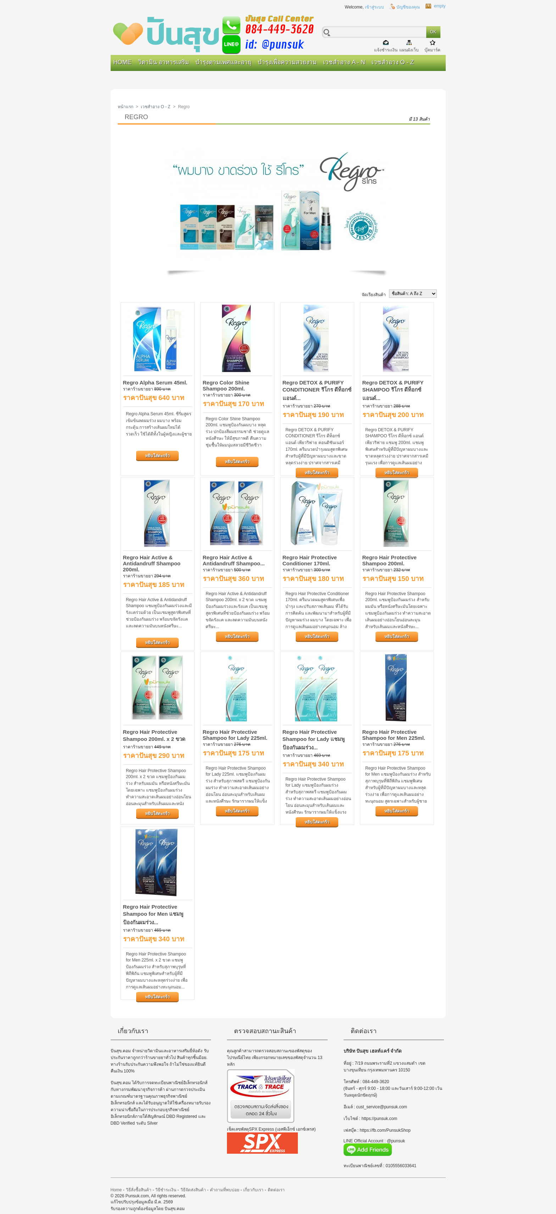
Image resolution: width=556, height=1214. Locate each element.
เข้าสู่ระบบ (374, 7)
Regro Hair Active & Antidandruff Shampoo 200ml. (151, 563)
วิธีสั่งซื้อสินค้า (138, 1189)
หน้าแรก (125, 106)
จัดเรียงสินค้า (374, 294)
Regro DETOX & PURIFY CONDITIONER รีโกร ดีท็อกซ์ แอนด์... (317, 390)
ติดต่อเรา (276, 1189)
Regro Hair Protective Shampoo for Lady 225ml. (235, 735)
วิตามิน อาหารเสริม (163, 62)
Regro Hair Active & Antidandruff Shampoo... (234, 560)
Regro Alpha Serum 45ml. (155, 382)
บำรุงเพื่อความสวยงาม (287, 62)
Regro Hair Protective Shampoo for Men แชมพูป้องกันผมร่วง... (153, 914)
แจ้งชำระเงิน (385, 50)
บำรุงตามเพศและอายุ (223, 62)
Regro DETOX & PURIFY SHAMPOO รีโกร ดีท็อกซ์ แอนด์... (393, 390)
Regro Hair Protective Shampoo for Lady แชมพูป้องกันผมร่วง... (314, 739)
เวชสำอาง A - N (344, 62)
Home (122, 62)
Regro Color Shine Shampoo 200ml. (226, 385)
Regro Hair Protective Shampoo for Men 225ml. (394, 735)
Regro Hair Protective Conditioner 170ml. (310, 560)
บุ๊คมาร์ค (432, 50)
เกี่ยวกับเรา (253, 1189)
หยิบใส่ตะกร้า (157, 455)
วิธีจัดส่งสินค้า (193, 1189)
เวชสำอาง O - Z (393, 62)
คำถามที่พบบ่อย (224, 1189)
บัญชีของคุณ (408, 7)
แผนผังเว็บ (409, 50)
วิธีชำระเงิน (165, 1189)
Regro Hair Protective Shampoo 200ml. (389, 560)
